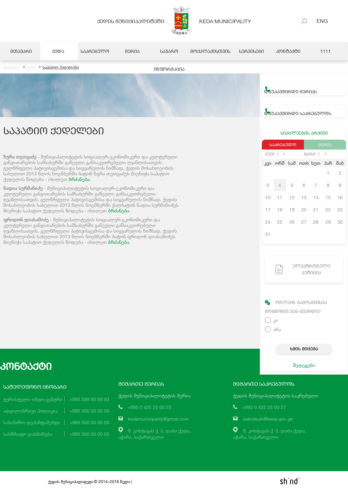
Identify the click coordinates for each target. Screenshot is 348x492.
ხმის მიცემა (304, 348)
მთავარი (11, 67)
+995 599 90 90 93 (89, 399)
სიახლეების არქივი (304, 133)
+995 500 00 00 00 (89, 411)
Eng (320, 21)
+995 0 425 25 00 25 (149, 407)
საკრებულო (282, 144)
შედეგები (304, 365)
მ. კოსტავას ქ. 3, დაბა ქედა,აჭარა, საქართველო (154, 434)
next (284, 154)
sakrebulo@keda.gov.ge (268, 419)
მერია (325, 144)
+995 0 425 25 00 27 (264, 407)
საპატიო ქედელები (59, 67)
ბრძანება (79, 179)
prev (277, 154)
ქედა (29, 67)
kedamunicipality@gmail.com (158, 419)
